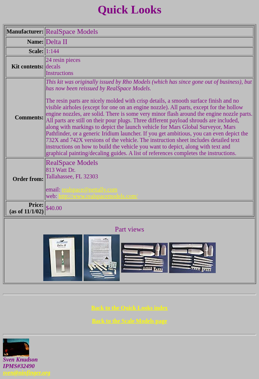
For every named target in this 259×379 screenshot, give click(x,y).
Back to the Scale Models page (129, 321)
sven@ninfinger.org (26, 373)
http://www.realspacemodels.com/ (98, 196)
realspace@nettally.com (89, 189)
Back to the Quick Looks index (129, 308)
